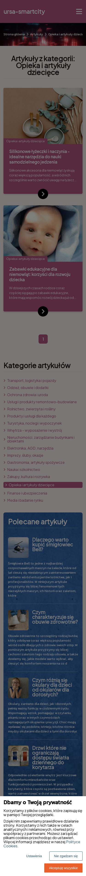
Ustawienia (34, 856)
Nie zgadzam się (66, 856)
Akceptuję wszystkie (63, 868)
